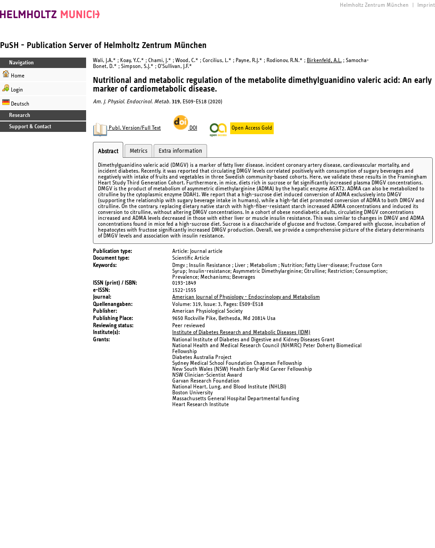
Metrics (138, 151)
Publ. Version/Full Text (127, 128)
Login (12, 88)
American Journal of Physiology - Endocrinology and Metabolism (246, 297)
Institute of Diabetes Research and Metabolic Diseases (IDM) (241, 332)
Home (13, 74)
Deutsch (15, 102)
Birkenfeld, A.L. (324, 60)
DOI (185, 128)
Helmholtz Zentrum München (374, 5)
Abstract (108, 151)
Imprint (426, 5)
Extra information (180, 151)
